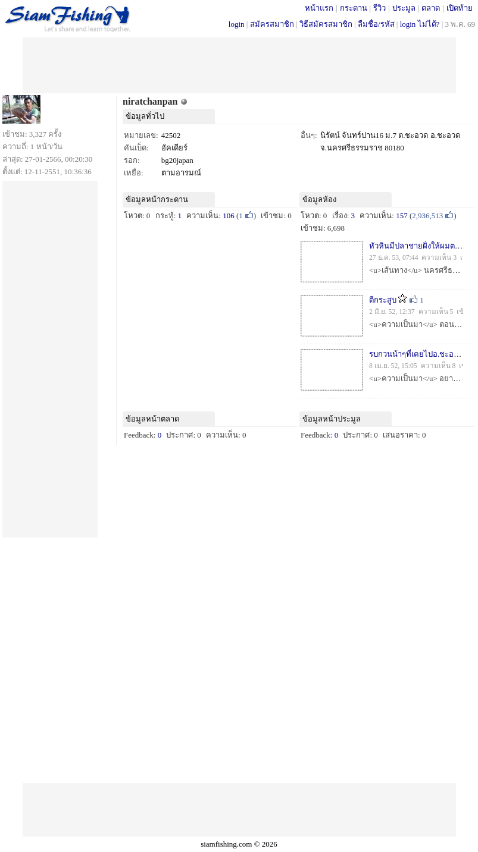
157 (402, 215)
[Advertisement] (239, 64)
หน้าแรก (319, 8)
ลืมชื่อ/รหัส (376, 24)
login (237, 24)
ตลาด (430, 8)
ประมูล (403, 8)
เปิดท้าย (459, 8)
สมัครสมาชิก (272, 24)
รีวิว (379, 8)
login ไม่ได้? (420, 24)
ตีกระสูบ (382, 299)
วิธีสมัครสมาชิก (325, 24)
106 (229, 215)
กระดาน (353, 8)
